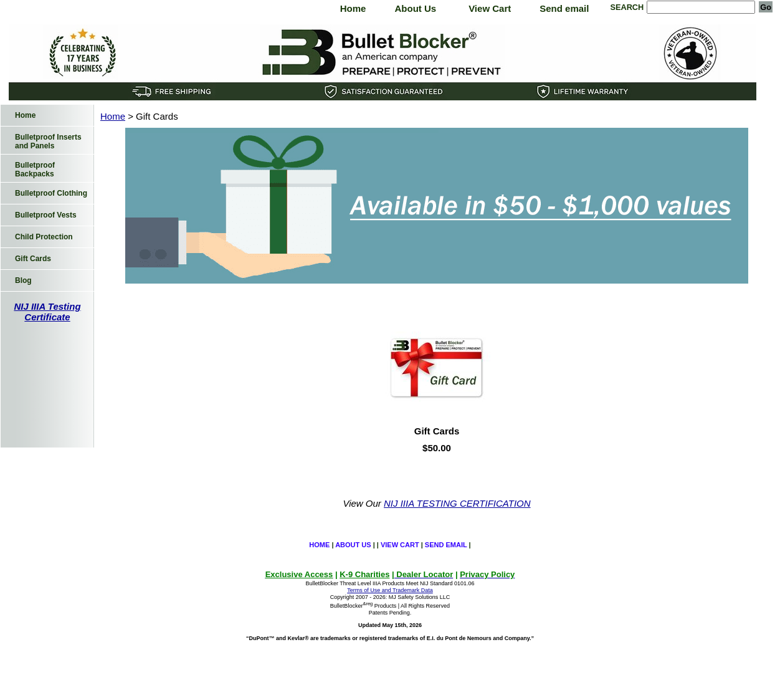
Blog (23, 280)
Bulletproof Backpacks (35, 169)
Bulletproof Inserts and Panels (48, 141)
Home (353, 8)
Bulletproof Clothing (51, 193)
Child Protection (44, 236)
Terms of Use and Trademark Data (390, 590)
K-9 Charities (364, 574)
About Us (415, 8)
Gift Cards (437, 431)
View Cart (489, 8)
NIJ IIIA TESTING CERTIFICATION (457, 503)
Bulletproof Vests (46, 215)
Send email (564, 8)
